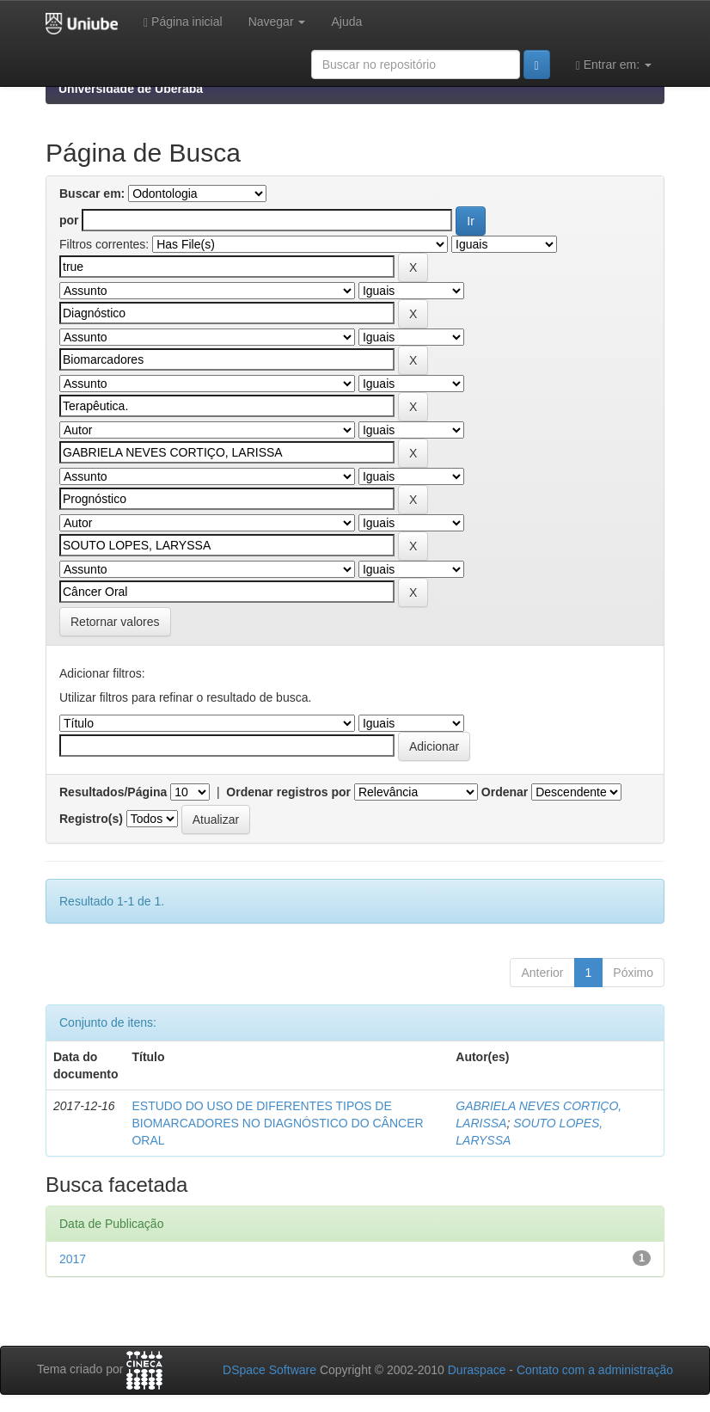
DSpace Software (269, 1370)
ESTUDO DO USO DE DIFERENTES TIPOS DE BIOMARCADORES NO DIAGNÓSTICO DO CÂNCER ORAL (277, 1123)
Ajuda (346, 21)
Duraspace (477, 1370)
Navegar (277, 21)
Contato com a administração (595, 1370)
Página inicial (183, 22)
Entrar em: (614, 65)
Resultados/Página (113, 792)
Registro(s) (91, 819)
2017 (72, 1259)
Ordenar (504, 792)
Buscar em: (92, 193)
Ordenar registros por (288, 792)
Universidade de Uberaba (130, 88)
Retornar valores (115, 622)
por (69, 220)
